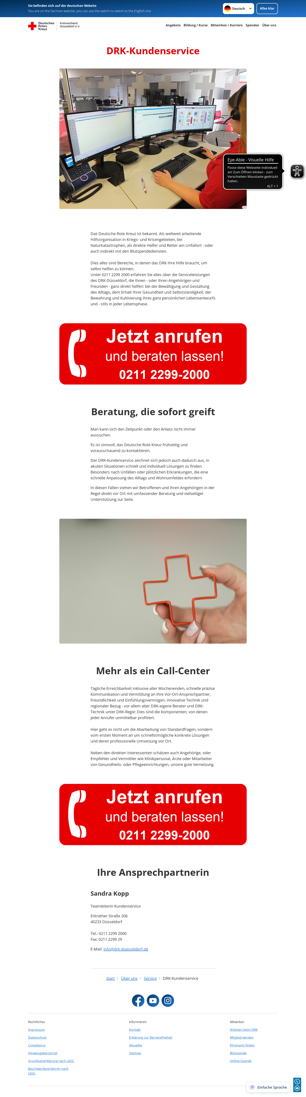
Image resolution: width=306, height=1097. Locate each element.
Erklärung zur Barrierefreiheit (150, 1037)
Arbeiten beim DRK (244, 1030)
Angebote (173, 25)
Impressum (36, 1030)
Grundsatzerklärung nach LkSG (51, 1061)
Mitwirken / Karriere (227, 25)
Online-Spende (241, 1061)
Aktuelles (135, 1045)
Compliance (36, 1045)
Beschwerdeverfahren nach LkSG (48, 1071)
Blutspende (238, 1053)
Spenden (252, 25)
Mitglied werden (242, 1037)
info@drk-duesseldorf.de (125, 949)
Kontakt (135, 1030)
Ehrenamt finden (242, 1045)
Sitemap (135, 1053)
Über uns (269, 25)
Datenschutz (37, 1037)
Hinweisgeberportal (42, 1053)
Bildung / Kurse (196, 25)
